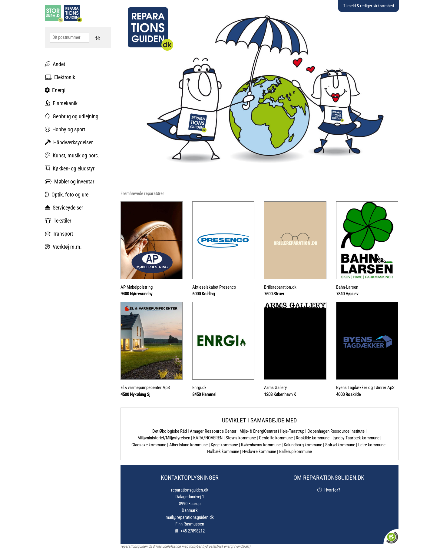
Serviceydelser (64, 207)
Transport (59, 233)
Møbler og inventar (69, 181)
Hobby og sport (65, 129)
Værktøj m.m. (63, 246)
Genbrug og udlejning (71, 116)
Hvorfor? (328, 490)
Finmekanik (61, 103)
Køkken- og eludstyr (69, 168)
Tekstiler (58, 220)
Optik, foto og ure (66, 194)
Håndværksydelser (69, 142)
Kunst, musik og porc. (72, 155)
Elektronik (60, 77)
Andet (55, 64)
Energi (55, 90)
